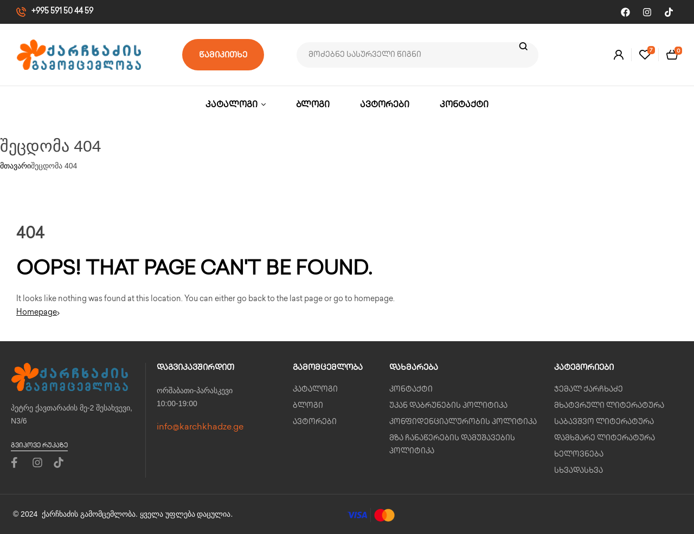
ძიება (523, 55)
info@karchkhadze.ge (200, 427)
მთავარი (15, 165)
